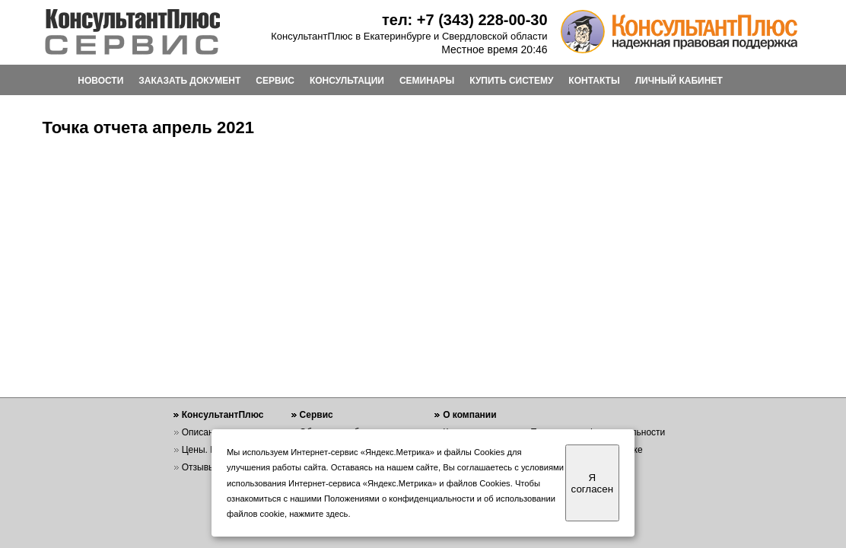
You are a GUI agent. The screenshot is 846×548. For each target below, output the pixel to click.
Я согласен (592, 483)
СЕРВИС (275, 80)
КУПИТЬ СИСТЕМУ (511, 80)
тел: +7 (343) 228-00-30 (465, 19)
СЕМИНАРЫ (426, 80)
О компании (470, 414)
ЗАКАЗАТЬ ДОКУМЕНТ (189, 80)
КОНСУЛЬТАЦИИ (347, 80)
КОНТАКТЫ (593, 80)
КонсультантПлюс (223, 414)
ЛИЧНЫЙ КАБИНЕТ (679, 80)
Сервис (316, 414)
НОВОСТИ (100, 80)
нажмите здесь (318, 513)
